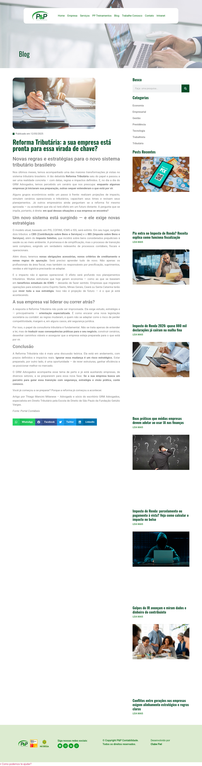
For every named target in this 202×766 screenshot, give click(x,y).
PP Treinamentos (102, 15)
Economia (138, 105)
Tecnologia (139, 130)
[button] (24, 422)
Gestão (137, 118)
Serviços (85, 15)
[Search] (185, 88)
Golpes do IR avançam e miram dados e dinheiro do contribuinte (159, 609)
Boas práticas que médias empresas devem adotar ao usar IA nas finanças (158, 420)
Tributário (138, 143)
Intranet (161, 15)
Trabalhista (139, 137)
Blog (116, 15)
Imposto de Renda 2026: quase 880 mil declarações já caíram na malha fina (160, 327)
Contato (149, 15)
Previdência (139, 124)
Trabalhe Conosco (132, 15)
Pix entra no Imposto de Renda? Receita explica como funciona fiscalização (160, 235)
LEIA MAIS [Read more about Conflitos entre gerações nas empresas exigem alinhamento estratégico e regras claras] (138, 713)
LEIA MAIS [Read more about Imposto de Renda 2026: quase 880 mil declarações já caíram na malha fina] (138, 334)
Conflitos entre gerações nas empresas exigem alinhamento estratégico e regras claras (161, 704)
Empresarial (139, 111)
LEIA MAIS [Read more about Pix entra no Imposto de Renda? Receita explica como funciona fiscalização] (138, 242)
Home (61, 15)
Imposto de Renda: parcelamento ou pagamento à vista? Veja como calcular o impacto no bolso (161, 515)
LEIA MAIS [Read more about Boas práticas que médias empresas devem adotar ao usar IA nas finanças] (138, 427)
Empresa (72, 15)
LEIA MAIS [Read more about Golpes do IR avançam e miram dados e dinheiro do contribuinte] (138, 616)
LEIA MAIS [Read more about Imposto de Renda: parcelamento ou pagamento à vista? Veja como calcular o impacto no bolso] (138, 524)
